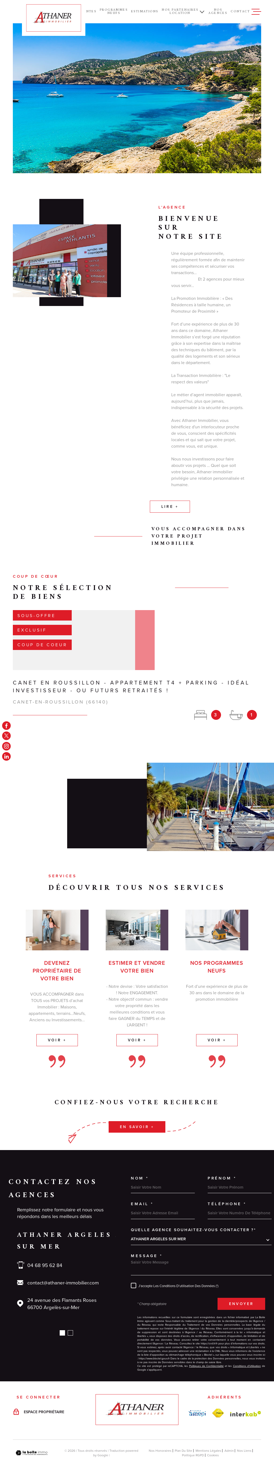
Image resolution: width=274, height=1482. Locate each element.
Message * (147, 1256)
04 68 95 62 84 (44, 1265)
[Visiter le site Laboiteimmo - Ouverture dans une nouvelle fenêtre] (31, 1452)
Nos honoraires (160, 1450)
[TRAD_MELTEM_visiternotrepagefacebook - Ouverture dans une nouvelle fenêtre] (6, 725)
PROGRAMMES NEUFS (114, 11)
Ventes (88, 11)
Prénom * (222, 1178)
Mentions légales (208, 1450)
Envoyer (241, 1303)
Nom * (140, 1178)
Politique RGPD (193, 1455)
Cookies (213, 1455)
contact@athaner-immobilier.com (63, 1282)
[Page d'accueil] (53, 18)
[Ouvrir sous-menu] (202, 11)
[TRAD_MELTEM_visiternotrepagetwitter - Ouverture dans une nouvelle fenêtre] (6, 736)
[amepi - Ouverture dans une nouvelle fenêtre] (197, 1413)
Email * (142, 1204)
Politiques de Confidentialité (206, 1366)
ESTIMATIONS (144, 11)
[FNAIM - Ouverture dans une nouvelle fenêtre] (218, 1413)
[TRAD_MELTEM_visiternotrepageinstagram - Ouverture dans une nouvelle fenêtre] (6, 746)
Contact (240, 11)
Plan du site (183, 1450)
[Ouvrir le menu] (256, 12)
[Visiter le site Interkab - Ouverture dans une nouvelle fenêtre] (245, 1413)
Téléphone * (227, 1204)
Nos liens (244, 1450)
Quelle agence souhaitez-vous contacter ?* (193, 1230)
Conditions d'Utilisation (247, 1366)
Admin (229, 1450)
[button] (62, 1333)
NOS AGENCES (217, 11)
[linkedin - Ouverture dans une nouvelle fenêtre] (6, 756)
